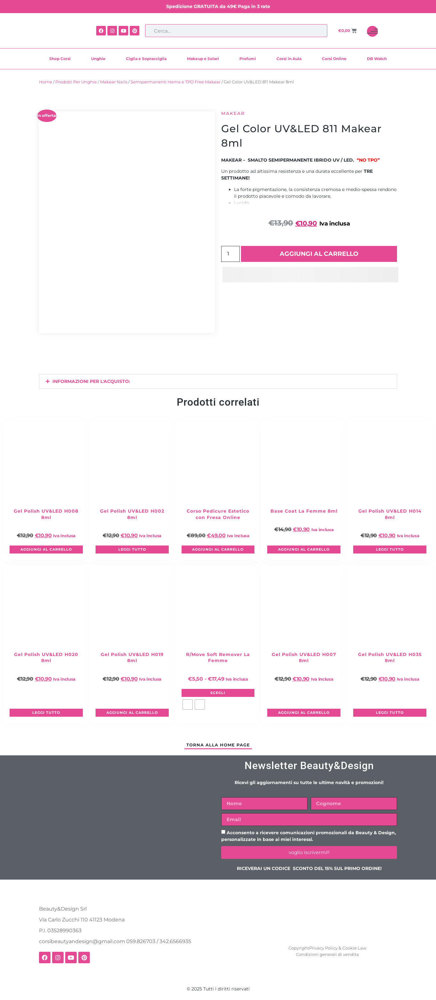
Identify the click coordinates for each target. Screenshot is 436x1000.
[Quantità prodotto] (230, 254)
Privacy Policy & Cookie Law (337, 947)
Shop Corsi (60, 58)
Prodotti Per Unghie (76, 82)
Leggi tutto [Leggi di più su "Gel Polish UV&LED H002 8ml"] (132, 549)
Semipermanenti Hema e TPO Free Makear (175, 82)
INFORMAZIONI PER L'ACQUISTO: (91, 381)
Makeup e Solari (203, 58)
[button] (218, 381)
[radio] (187, 704)
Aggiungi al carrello (319, 254)
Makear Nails (113, 82)
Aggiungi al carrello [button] (46, 549)
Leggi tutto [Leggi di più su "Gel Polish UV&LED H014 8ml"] (390, 549)
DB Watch (377, 58)
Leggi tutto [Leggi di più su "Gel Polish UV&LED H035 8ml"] (390, 712)
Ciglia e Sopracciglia (146, 58)
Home (45, 82)
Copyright (298, 947)
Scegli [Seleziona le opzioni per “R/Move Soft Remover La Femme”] (217, 693)
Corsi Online (334, 58)
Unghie (98, 58)
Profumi (247, 58)
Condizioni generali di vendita (327, 954)
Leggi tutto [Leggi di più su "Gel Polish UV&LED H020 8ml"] (46, 712)
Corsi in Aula (288, 58)
